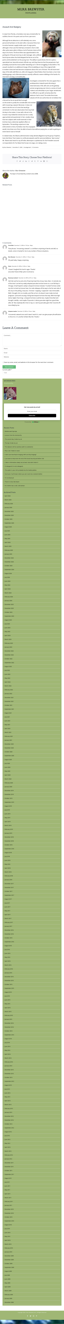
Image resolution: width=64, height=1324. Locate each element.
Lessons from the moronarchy (13, 435)
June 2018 (7, 860)
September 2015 (9, 988)
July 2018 (7, 856)
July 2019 (7, 810)
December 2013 (9, 1069)
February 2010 (9, 1248)
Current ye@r (7, 370)
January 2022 (8, 693)
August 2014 (8, 1038)
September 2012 (9, 1128)
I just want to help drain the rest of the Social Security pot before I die (24, 458)
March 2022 (8, 686)
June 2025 (7, 534)
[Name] (32, 348)
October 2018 (8, 845)
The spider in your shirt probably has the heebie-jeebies (20, 470)
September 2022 (9, 662)
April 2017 (7, 914)
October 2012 (8, 1124)
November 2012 (9, 1120)
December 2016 (9, 930)
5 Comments (35, 147)
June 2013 (7, 1093)
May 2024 (7, 585)
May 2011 (7, 1190)
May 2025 (7, 538)
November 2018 (9, 841)
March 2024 (8, 593)
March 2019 (8, 825)
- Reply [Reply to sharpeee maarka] (33, 311)
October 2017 (8, 891)
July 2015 (7, 996)
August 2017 (8, 899)
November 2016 (9, 934)
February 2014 (9, 1062)
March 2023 (8, 639)
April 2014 (7, 1054)
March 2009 (8, 1290)
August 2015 (8, 992)
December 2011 (9, 1163)
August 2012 (8, 1132)
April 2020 (7, 775)
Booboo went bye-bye (11, 431)
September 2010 (9, 1221)
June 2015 (7, 1000)
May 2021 (7, 724)
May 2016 (7, 957)
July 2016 (7, 949)
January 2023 (8, 647)
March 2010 (8, 1244)
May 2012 (7, 1143)
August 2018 (8, 852)
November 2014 (9, 1027)
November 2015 (9, 980)
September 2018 (9, 848)
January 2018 (8, 879)
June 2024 (7, 581)
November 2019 (9, 794)
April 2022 (7, 682)
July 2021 (7, 717)
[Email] (32, 352)
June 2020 (7, 767)
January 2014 (8, 1066)
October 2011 (8, 1170)
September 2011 (9, 1174)
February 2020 (9, 783)
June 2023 (7, 627)
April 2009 (7, 1287)
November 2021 (9, 701)
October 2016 (8, 938)
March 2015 (8, 1011)
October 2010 (8, 1217)
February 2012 (9, 1155)
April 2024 (7, 589)
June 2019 (7, 814)
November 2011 (9, 1166)
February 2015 (9, 1015)
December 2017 (9, 883)
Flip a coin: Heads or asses (12, 451)
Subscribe (32, 415)
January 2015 (8, 1019)
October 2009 (8, 1263)
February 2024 (9, 596)
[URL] (32, 357)
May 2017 (7, 911)
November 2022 (9, 655)
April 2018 (7, 868)
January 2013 (8, 1112)
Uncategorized (27, 147)
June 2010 (7, 1232)
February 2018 (9, 876)
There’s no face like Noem (12, 482)
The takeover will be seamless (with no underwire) (19, 447)
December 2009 (9, 1256)
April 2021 (7, 728)
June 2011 (7, 1186)
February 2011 (9, 1201)
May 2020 (7, 771)
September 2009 (9, 1267)
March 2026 (8, 500)
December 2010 (9, 1209)
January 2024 (8, 600)
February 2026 (9, 503)
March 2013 (8, 1104)
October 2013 (8, 1077)
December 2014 (9, 1023)
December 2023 (9, 604)
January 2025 (8, 554)
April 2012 (7, 1147)
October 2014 (8, 1031)
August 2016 (8, 945)
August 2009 (8, 1271)
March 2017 (8, 918)
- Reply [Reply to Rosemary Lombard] (34, 278)
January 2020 (8, 786)
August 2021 (8, 713)
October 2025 (8, 519)
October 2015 (8, 984)
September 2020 (9, 755)
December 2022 (9, 651)
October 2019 (8, 798)
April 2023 (7, 635)
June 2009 (7, 1279)
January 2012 (8, 1159)
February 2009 (9, 1294)
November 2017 (9, 887)
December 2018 (9, 837)
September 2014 (9, 1035)
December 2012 (9, 1116)
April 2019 (7, 821)
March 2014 (8, 1058)
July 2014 (7, 1042)
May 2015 (7, 1004)
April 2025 (7, 542)
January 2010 (8, 1252)
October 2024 (8, 565)
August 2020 (8, 759)
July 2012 (7, 1135)
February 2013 (9, 1108)
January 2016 (8, 973)
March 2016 (8, 965)
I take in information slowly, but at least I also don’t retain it (21, 462)
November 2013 (9, 1073)
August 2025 (8, 527)
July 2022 (7, 670)
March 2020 (8, 779)
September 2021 (9, 709)
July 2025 (7, 531)
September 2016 (9, 941)
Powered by (32, 422)
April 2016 (7, 961)
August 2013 (8, 1085)
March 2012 (8, 1151)
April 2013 (7, 1100)
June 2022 (7, 674)
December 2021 (9, 697)
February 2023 (9, 643)
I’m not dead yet (9, 478)
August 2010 (8, 1225)
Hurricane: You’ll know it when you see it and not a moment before (23, 474)
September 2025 (9, 523)
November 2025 (9, 515)
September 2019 (9, 802)
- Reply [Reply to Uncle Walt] (31, 245)
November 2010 (9, 1213)
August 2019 (8, 806)
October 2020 (8, 752)
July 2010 (7, 1228)
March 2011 (8, 1197)
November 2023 (9, 608)
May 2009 (7, 1283)
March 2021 (8, 732)
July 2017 (7, 903)
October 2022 (8, 659)
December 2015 (9, 976)
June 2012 (7, 1139)
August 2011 (8, 1178)
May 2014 (7, 1050)
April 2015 (7, 1007)
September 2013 (9, 1081)
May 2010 (7, 1236)
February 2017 (9, 922)
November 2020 (9, 748)
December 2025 (9, 511)
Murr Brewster (7, 147)
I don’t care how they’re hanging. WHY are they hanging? (20, 454)
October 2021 (8, 705)
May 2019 (7, 817)
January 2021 (8, 740)
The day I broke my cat (11, 443)
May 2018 (7, 864)
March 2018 (8, 872)
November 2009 (9, 1259)
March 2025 (8, 546)
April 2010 (7, 1240)
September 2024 (9, 569)
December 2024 (9, 558)
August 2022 (8, 666)
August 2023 (8, 620)
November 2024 (9, 562)
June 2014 (7, 1046)
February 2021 (9, 736)
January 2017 (8, 926)
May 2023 (7, 631)
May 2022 (7, 678)
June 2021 (7, 721)
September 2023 (9, 616)
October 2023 (8, 612)
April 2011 (7, 1194)
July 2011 (7, 1182)
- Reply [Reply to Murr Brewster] (32, 257)
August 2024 (8, 573)
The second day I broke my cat (13, 439)
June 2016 (7, 953)
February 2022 (9, 689)
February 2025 (9, 550)
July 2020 (7, 763)
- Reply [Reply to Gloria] (28, 266)
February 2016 (9, 969)
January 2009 (8, 1298)
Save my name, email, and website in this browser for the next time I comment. (29, 362)
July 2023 (7, 624)
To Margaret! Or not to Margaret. (14, 466)
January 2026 (8, 507)
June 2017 (7, 907)
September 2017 (9, 895)
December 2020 (9, 744)
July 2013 (7, 1089)
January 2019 (8, 833)
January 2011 (8, 1205)
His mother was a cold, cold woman (15, 485)
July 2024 (7, 577)
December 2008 (9, 1302)
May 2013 (7, 1097)
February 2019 (9, 829)
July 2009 (7, 1275)
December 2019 (9, 790)
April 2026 (7, 496)
